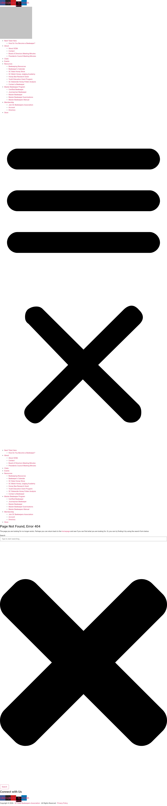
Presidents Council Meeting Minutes (22, 56)
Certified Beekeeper (16, 89)
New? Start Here (10, 41)
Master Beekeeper (15, 95)
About (6, 46)
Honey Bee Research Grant (19, 77)
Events (6, 61)
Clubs (6, 59)
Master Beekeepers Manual (19, 100)
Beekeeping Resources (17, 66)
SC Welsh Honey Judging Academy (22, 74)
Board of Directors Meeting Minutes (22, 54)
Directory (12, 110)
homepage (66, 531)
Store (6, 113)
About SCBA (13, 48)
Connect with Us (11, 791)
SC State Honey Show (17, 72)
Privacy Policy (62, 803)
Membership (9, 102)
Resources (8, 64)
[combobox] (83, 539)
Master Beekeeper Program (14, 87)
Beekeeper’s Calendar (17, 69)
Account (12, 107)
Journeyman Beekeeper (17, 92)
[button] (83, 281)
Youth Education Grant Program (21, 79)
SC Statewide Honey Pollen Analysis (22, 82)
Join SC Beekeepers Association (21, 105)
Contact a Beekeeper (16, 84)
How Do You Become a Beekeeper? (22, 43)
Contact (12, 51)
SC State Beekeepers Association (27, 803)
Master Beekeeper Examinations (21, 97)
